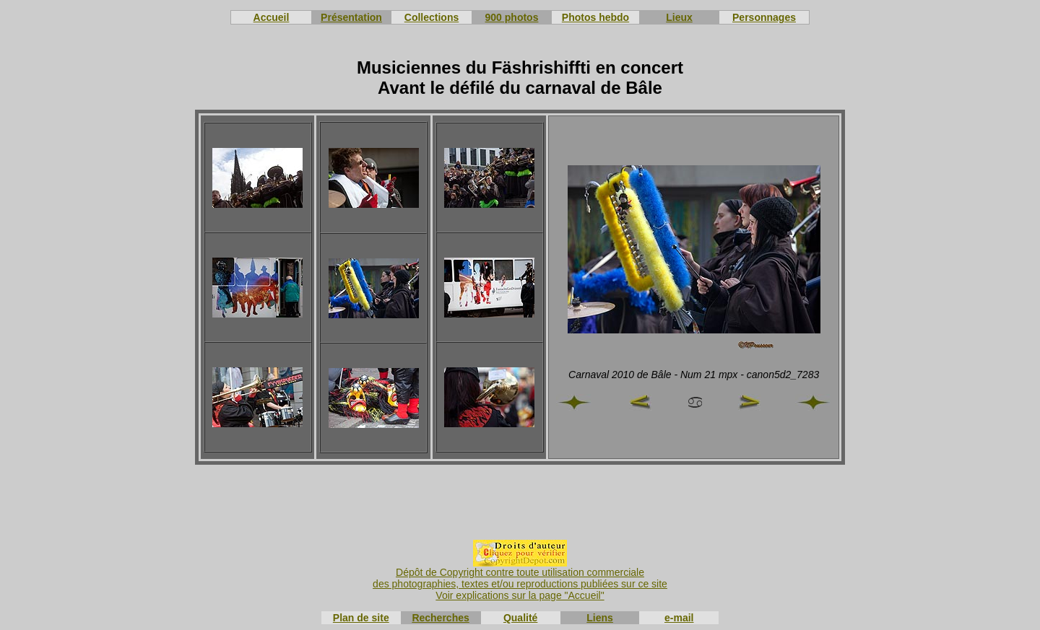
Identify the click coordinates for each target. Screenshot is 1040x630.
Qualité (520, 618)
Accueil (272, 17)
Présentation (351, 17)
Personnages (764, 17)
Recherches (440, 618)
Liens (599, 618)
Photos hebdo (595, 17)
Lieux (679, 17)
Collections (431, 17)
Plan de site (361, 618)
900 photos (512, 17)
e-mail (678, 618)
